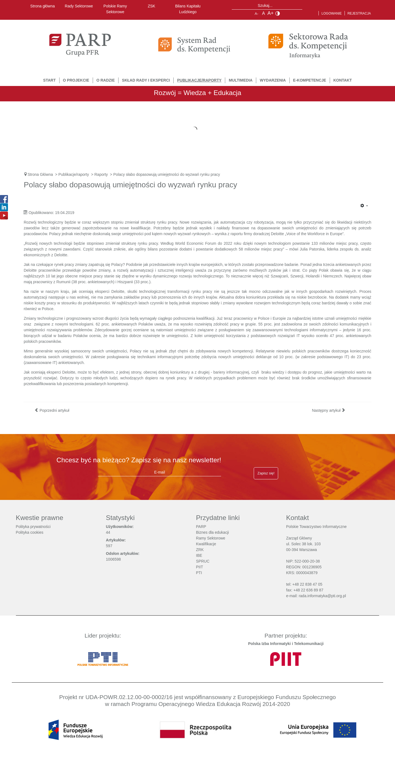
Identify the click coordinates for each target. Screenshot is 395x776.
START (49, 80)
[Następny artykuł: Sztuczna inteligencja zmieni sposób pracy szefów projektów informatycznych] (328, 410)
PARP (201, 526)
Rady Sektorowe (79, 6)
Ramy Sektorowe (210, 538)
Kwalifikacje (206, 544)
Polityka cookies (29, 532)
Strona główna (42, 6)
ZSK (151, 6)
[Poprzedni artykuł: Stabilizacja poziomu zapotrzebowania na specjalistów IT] (52, 410)
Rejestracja (359, 13)
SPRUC (203, 561)
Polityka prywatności (33, 526)
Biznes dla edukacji (212, 532)
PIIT (199, 567)
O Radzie (105, 80)
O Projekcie (76, 80)
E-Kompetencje (309, 80)
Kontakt (342, 80)
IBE (199, 555)
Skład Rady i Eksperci (146, 80)
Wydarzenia (273, 80)
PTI (199, 573)
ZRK (200, 549)
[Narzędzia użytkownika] (364, 206)
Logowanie (331, 13)
